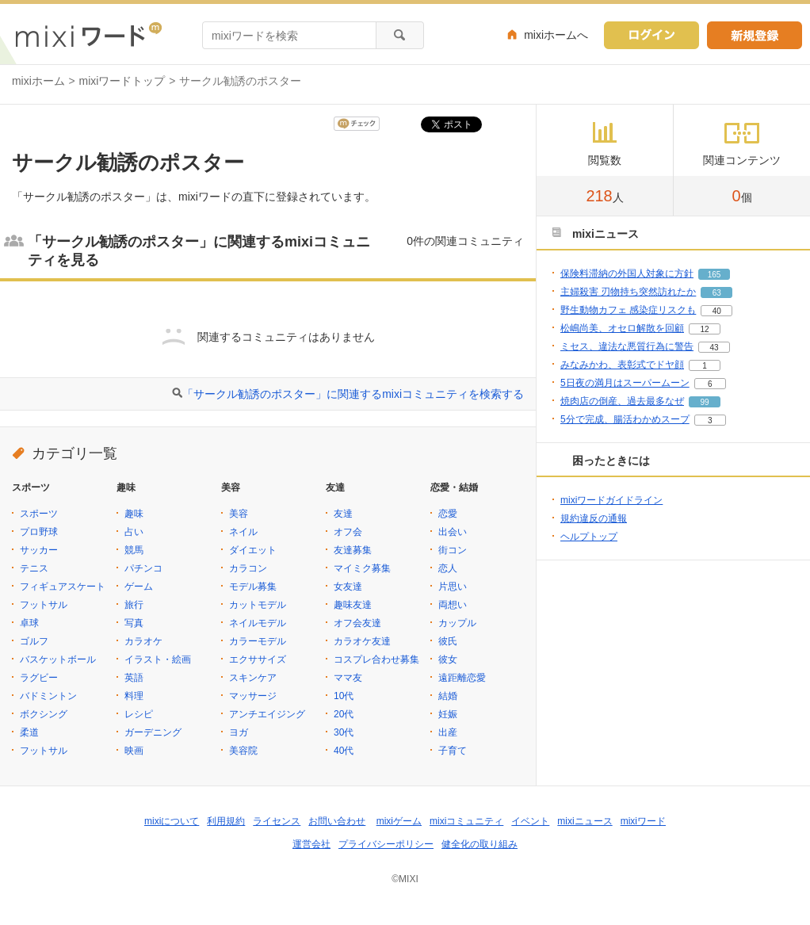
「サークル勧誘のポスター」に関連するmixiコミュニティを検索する (353, 394)
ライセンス (276, 821)
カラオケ (143, 641)
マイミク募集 (362, 568)
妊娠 (447, 714)
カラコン (248, 568)
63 (717, 293)
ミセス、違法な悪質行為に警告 (626, 346)
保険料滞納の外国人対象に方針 (626, 273)
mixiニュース (584, 821)
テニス (34, 568)
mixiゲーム (399, 821)
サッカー (39, 550)
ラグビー (39, 677)
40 (717, 311)
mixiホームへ (556, 35)
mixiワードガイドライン (611, 500)
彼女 (447, 659)
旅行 (133, 604)
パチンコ (143, 568)
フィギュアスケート (62, 586)
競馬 (133, 550)
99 (704, 402)
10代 (343, 695)
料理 (133, 695)
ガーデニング (152, 732)
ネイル (243, 531)
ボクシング (43, 714)
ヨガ (238, 732)
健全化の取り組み (479, 844)
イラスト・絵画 (157, 659)
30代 (343, 732)
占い (133, 531)
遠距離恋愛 (462, 677)
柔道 (29, 732)
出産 (447, 732)
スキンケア (253, 677)
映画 (133, 750)
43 (713, 347)
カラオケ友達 (362, 641)
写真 (133, 623)
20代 (343, 714)
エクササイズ (257, 659)
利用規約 (226, 821)
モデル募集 (253, 586)
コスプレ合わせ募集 (376, 659)
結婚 (447, 695)
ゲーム (138, 586)
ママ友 (348, 677)
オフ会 (348, 531)
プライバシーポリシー (386, 844)
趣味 (133, 513)
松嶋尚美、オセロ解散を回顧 (622, 328)
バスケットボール (58, 659)
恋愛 (447, 513)
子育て (452, 750)
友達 (343, 513)
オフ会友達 (357, 623)
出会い (452, 531)
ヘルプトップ (588, 536)
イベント (530, 821)
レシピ (138, 714)
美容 (238, 513)
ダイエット (253, 550)
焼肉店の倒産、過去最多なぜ (622, 401)
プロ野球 (39, 531)
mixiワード (643, 821)
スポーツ (39, 513)
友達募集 (353, 550)
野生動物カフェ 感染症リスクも (628, 309)
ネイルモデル (257, 623)
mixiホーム (38, 81)
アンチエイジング (267, 714)
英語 (133, 677)
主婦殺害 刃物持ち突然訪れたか (628, 291)
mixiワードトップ (122, 81)
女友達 (348, 586)
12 (704, 329)
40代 (343, 750)
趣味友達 (353, 604)
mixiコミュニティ (466, 821)
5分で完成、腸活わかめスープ (625, 419)
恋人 (447, 568)
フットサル (43, 604)
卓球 (29, 623)
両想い (452, 604)
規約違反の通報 (593, 518)
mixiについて (171, 821)
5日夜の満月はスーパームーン (625, 382)
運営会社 (311, 844)
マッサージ (253, 695)
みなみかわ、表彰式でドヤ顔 (622, 364)
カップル (457, 623)
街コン (452, 550)
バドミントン (48, 695)
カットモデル (257, 604)
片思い (452, 586)
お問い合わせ (336, 821)
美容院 (243, 750)
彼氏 (447, 641)
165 (714, 274)
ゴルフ (34, 641)
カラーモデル (257, 641)
